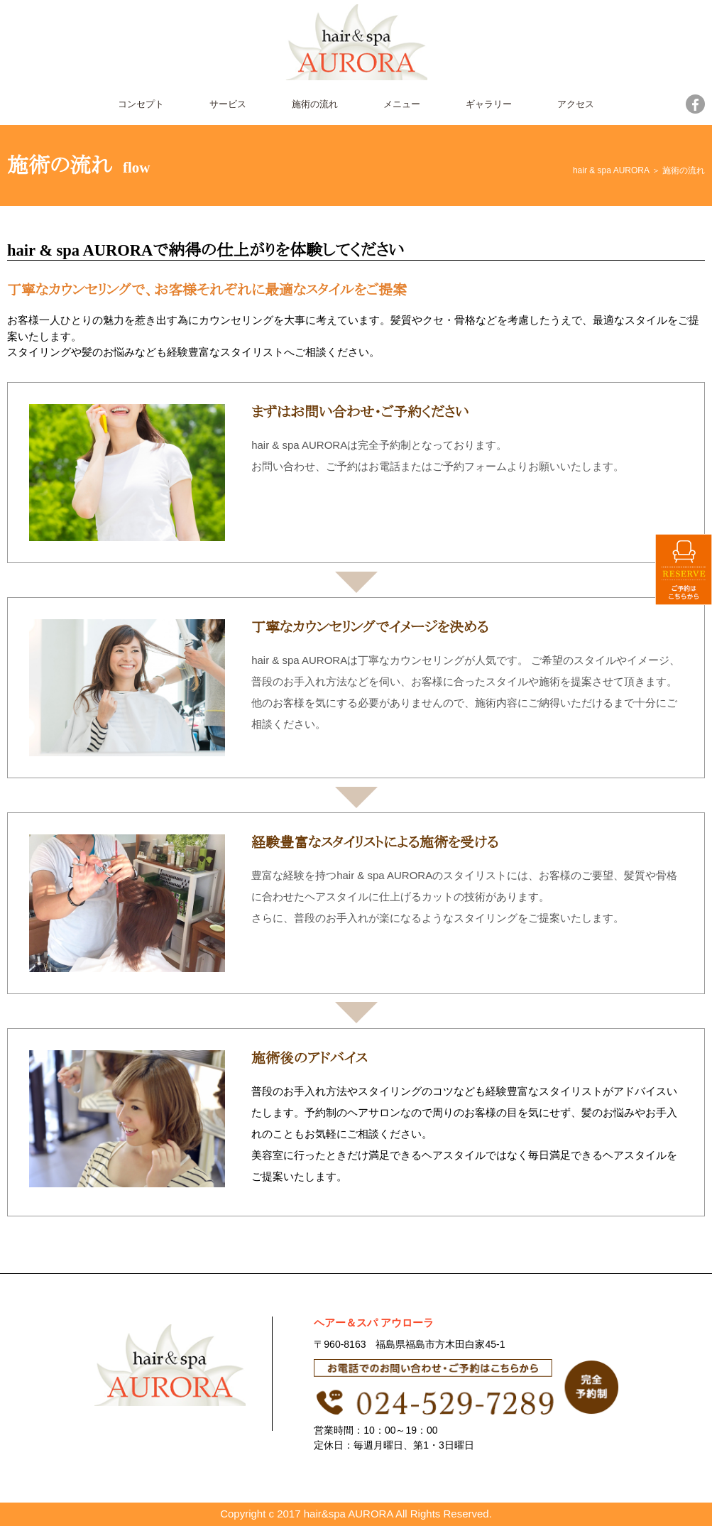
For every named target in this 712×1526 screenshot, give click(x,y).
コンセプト (141, 104)
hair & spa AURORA (611, 170)
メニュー (401, 104)
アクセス (575, 104)
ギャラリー (489, 104)
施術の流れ (315, 104)
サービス (227, 104)
